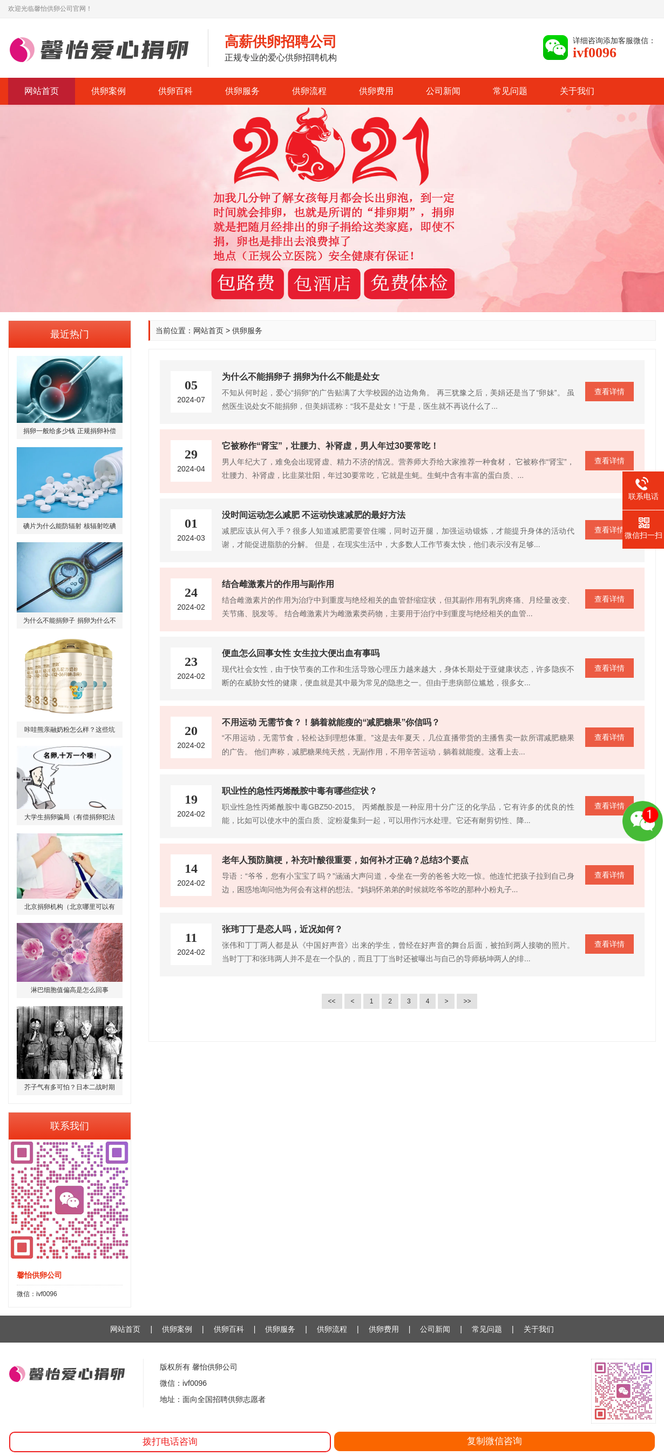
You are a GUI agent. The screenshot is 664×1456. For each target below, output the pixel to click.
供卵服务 (242, 91)
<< (332, 1001)
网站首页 (41, 91)
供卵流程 (309, 91)
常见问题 (510, 91)
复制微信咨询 (494, 1441)
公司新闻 (443, 91)
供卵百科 (175, 91)
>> (467, 1001)
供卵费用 (376, 91)
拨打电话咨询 (170, 1442)
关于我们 (577, 91)
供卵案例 (108, 91)
